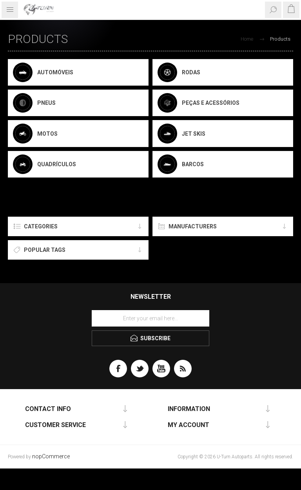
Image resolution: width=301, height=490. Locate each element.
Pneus (46, 103)
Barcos (193, 164)
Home (247, 39)
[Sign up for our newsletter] (150, 318)
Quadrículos (56, 164)
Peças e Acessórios (210, 103)
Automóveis (55, 72)
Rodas (191, 72)
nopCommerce (51, 456)
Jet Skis (193, 134)
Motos (47, 134)
